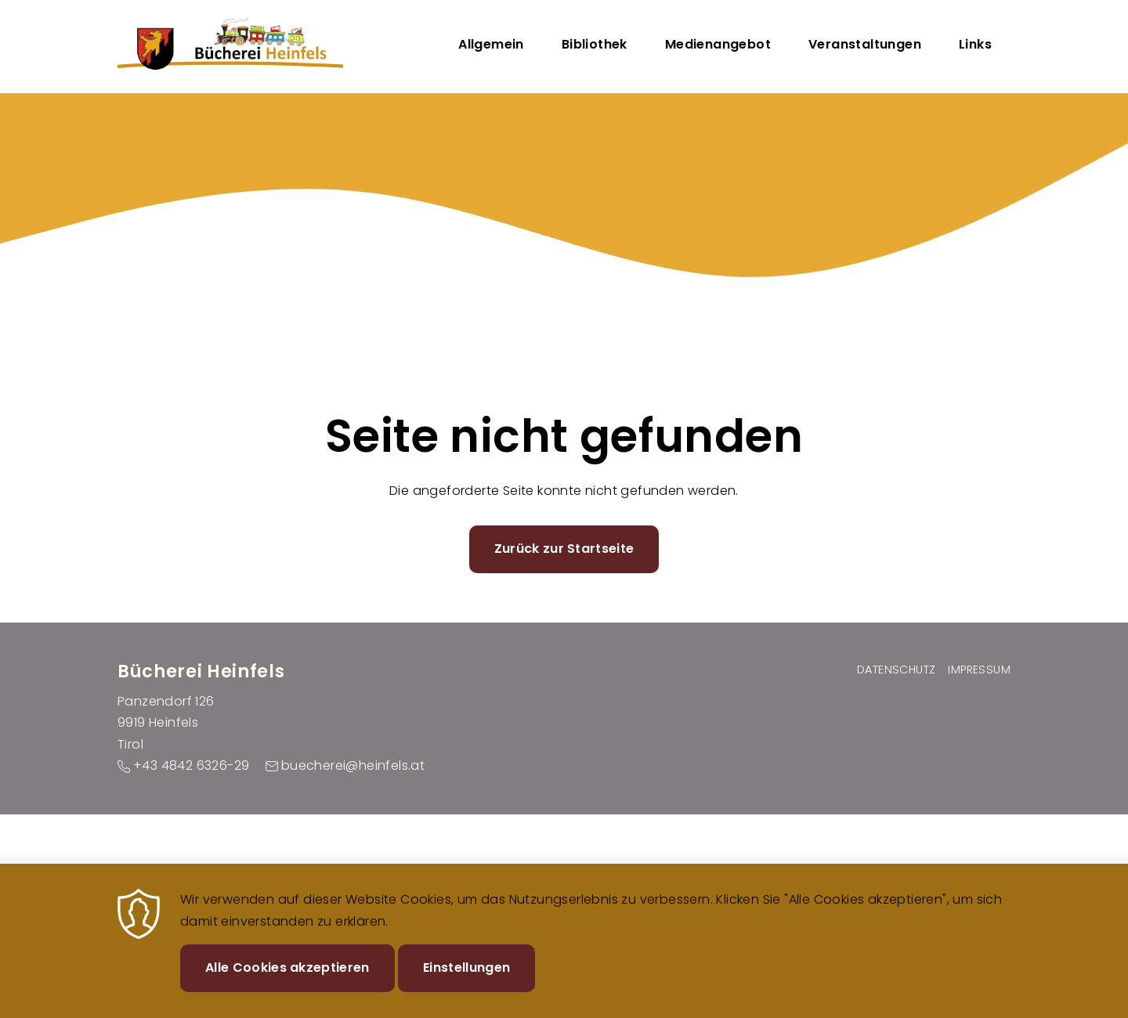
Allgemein (491, 44)
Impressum (979, 669)
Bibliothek (594, 44)
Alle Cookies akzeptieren (287, 980)
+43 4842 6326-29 (191, 765)
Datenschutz (896, 669)
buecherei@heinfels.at (353, 765)
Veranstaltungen (864, 44)
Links (975, 44)
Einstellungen (466, 980)
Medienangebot (718, 44)
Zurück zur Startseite (564, 549)
